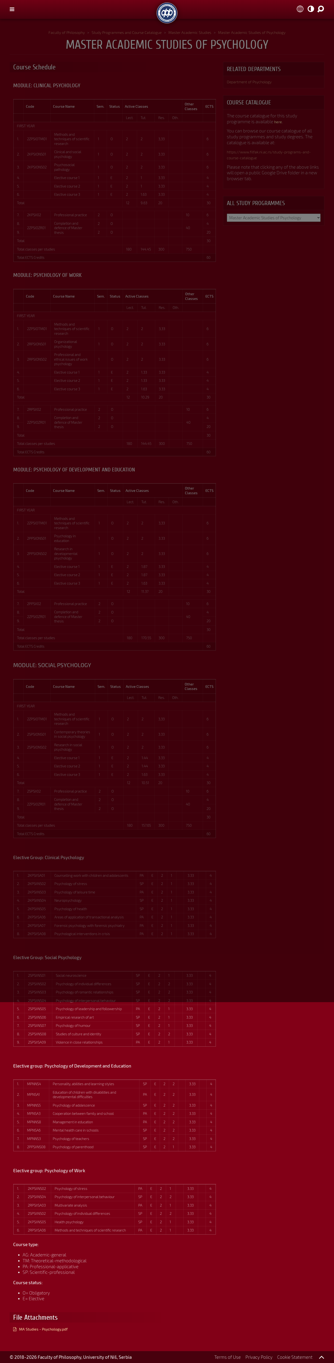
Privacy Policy (259, 1357)
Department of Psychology (253, 82)
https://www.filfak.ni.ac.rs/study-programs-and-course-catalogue (272, 155)
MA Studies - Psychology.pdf (48, 1328)
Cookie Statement (295, 1357)
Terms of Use (227, 1357)
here (278, 122)
